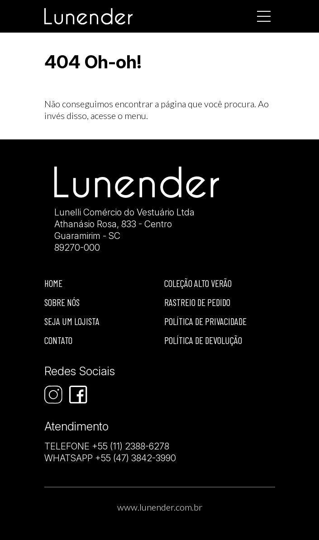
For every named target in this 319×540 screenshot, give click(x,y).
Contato (58, 340)
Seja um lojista (72, 321)
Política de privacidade (205, 321)
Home (53, 283)
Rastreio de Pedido (197, 302)
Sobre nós (62, 302)
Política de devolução (203, 340)
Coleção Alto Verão (198, 283)
